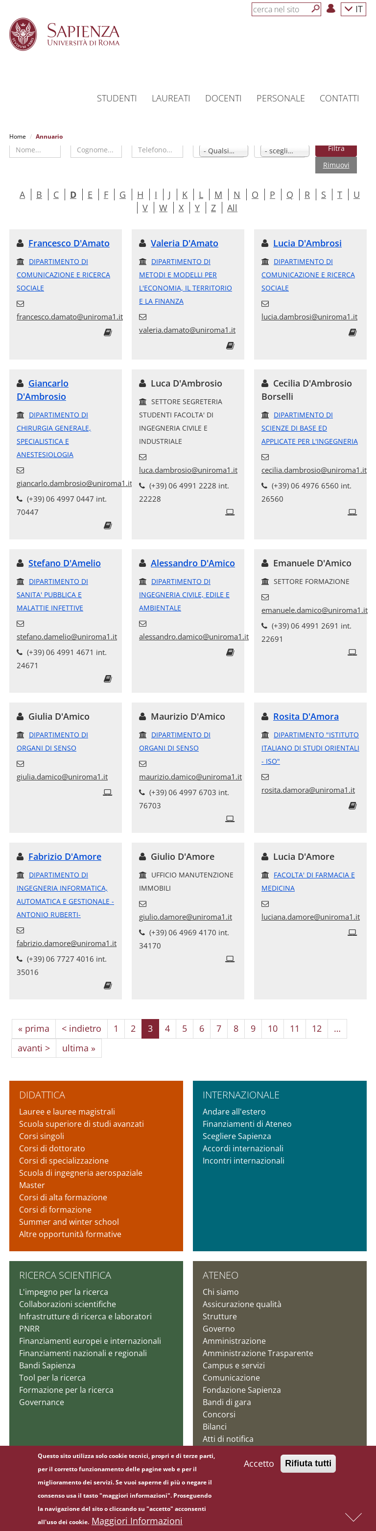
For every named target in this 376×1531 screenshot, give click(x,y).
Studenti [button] (117, 98)
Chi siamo (221, 1292)
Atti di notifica (228, 1439)
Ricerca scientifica (65, 1275)
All (232, 208)
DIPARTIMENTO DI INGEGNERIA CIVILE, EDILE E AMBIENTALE (184, 594)
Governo (219, 1328)
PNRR (29, 1328)
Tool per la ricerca (52, 1377)
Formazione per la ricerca (66, 1390)
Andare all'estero (234, 1111)
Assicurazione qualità (242, 1304)
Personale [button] (281, 98)
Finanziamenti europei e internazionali (90, 1341)
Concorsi (219, 1414)
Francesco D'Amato (69, 243)
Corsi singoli (41, 1136)
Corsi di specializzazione (64, 1160)
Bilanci (215, 1426)
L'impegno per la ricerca (63, 1292)
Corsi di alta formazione (63, 1197)
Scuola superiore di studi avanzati (81, 1123)
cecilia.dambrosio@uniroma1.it (314, 470)
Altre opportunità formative (70, 1234)
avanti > (34, 1048)
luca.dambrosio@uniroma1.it (188, 470)
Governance (41, 1402)
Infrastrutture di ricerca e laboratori (85, 1316)
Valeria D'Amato (184, 243)
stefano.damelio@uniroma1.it (67, 636)
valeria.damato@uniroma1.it (187, 330)
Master (32, 1185)
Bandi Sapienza (47, 1365)
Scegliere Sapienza (237, 1136)
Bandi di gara (227, 1402)
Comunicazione (231, 1377)
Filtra (336, 148)
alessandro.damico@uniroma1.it (194, 636)
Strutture (220, 1316)
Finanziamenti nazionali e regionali (83, 1353)
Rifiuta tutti (308, 1464)
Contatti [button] (339, 98)
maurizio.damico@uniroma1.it (190, 776)
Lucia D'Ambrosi (307, 243)
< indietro (81, 1028)
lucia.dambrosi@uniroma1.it (309, 316)
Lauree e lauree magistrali (67, 1111)
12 (317, 1028)
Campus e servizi (234, 1365)
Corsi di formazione (55, 1209)
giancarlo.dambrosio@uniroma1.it (74, 483)
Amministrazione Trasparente (258, 1353)
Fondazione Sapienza (242, 1390)
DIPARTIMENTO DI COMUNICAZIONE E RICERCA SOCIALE (63, 274)
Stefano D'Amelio (64, 563)
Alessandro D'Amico (193, 563)
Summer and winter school (69, 1221)
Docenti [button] (223, 98)
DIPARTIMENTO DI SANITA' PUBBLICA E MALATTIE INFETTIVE (52, 594)
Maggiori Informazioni (137, 1522)
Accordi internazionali (243, 1148)
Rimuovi (336, 165)
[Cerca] (316, 9)
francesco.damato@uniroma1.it (70, 316)
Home (17, 136)
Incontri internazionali (243, 1160)
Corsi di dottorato (52, 1148)
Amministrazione (234, 1341)
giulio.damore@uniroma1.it (185, 917)
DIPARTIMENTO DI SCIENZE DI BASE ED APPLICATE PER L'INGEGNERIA (309, 428)
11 (295, 1028)
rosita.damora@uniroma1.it (308, 790)
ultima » (78, 1048)
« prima (33, 1028)
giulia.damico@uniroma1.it (62, 776)
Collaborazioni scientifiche (67, 1304)
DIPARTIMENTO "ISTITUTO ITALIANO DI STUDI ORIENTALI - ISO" (310, 748)
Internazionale (241, 1094)
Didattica (42, 1094)
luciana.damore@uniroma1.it (310, 917)
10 (273, 1028)
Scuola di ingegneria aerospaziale (80, 1172)
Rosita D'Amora (306, 716)
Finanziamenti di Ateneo (247, 1123)
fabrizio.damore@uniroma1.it (67, 943)
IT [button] (353, 8)
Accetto (259, 1464)
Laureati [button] (171, 98)
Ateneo (220, 1275)
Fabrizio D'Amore (64, 856)
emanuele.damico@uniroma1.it (314, 610)
